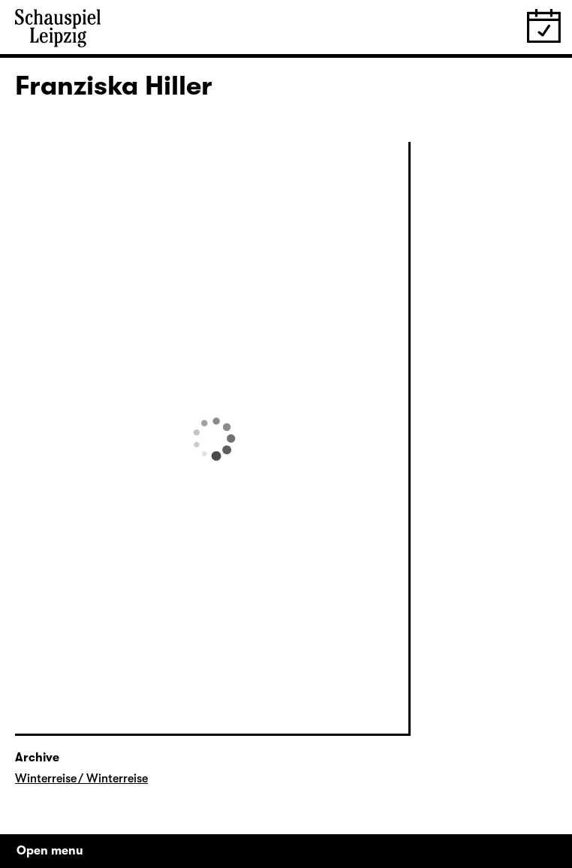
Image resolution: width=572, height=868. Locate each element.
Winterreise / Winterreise (81, 778)
